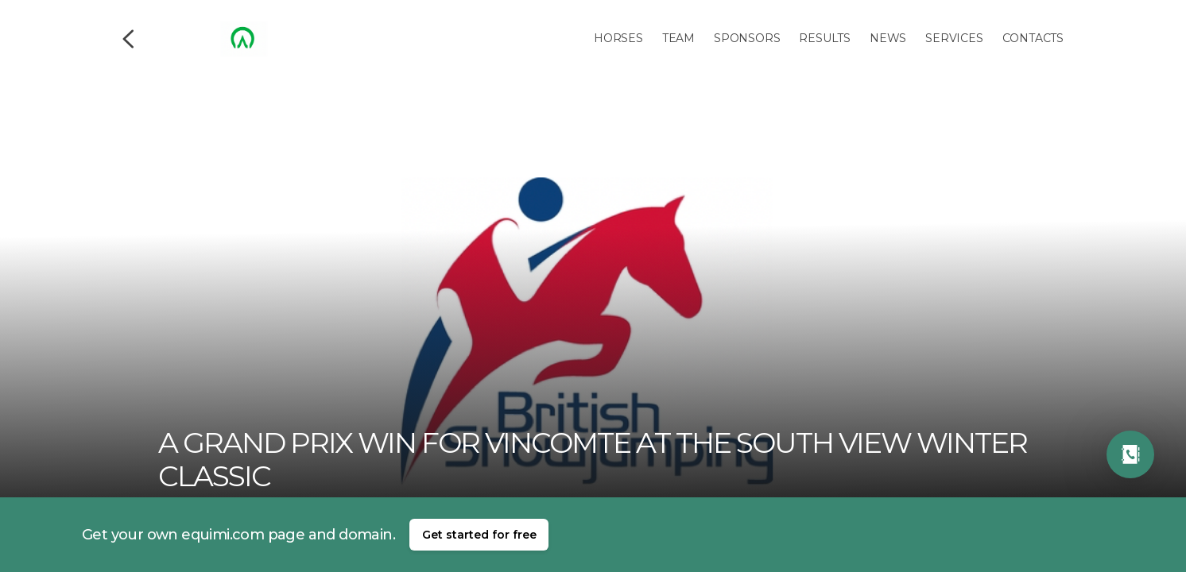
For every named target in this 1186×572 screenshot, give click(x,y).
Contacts (1033, 38)
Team (678, 38)
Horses (618, 38)
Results (825, 38)
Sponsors (747, 38)
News (888, 38)
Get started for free (479, 535)
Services (954, 38)
